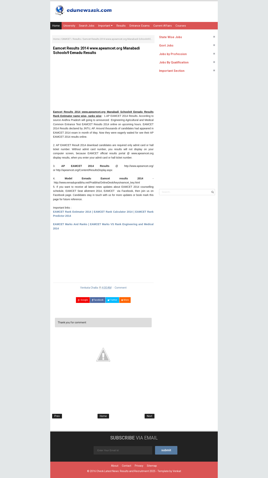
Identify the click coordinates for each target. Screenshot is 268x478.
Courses (181, 25)
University (69, 25)
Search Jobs (86, 25)
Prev (57, 416)
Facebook (97, 300)
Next (149, 416)
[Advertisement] (103, 84)
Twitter (112, 300)
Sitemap (152, 465)
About (114, 465)
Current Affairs (162, 25)
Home (56, 25)
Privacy (139, 465)
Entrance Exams (139, 25)
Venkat (177, 471)
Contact (126, 465)
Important (105, 25)
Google (83, 300)
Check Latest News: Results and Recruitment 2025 (125, 471)
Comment (121, 287)
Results (121, 25)
